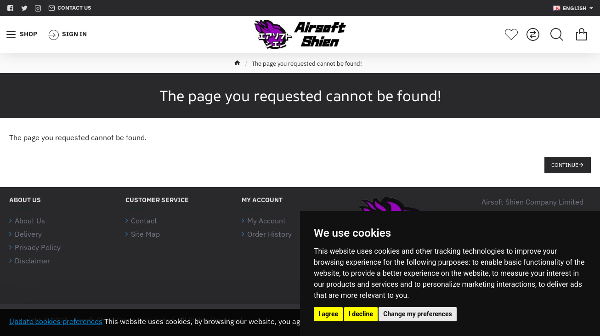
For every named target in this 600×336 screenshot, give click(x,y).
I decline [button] (361, 314)
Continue (564, 164)
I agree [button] (328, 314)
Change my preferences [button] (417, 314)
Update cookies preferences (55, 321)
